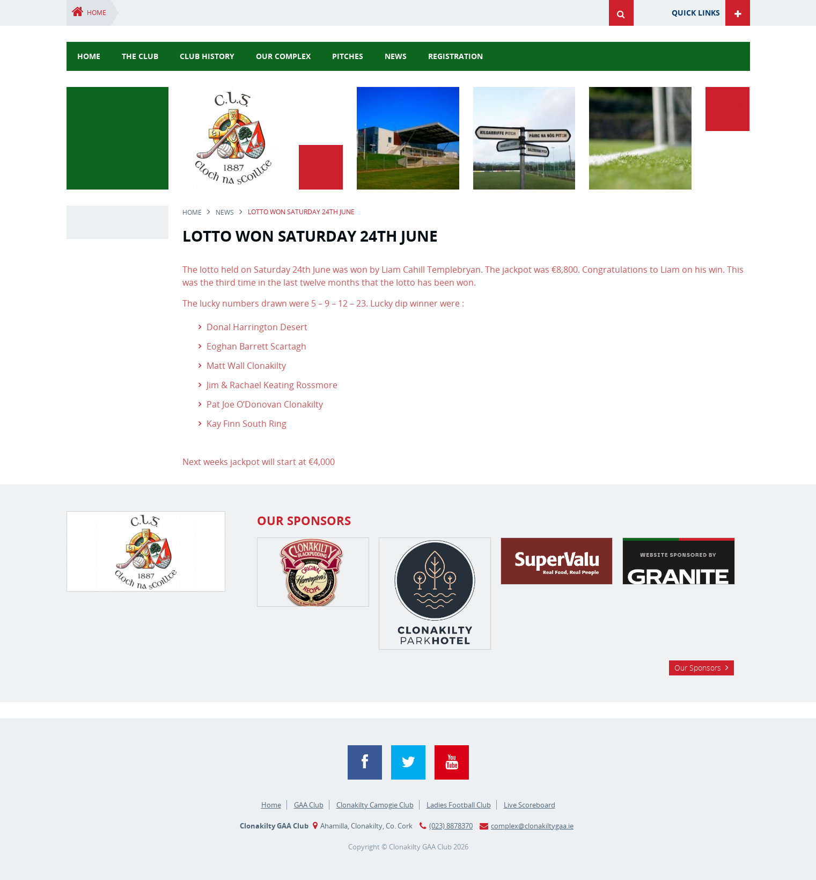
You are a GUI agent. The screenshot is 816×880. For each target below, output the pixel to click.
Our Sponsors (697, 668)
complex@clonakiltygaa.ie (532, 826)
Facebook (365, 762)
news (396, 56)
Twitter (408, 762)
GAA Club (309, 805)
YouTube (452, 762)
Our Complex (283, 56)
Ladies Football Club (459, 805)
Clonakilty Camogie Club (375, 805)
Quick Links (696, 13)
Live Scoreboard (529, 805)
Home (96, 12)
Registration (455, 56)
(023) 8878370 (451, 826)
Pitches (347, 56)
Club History (207, 56)
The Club (140, 56)
